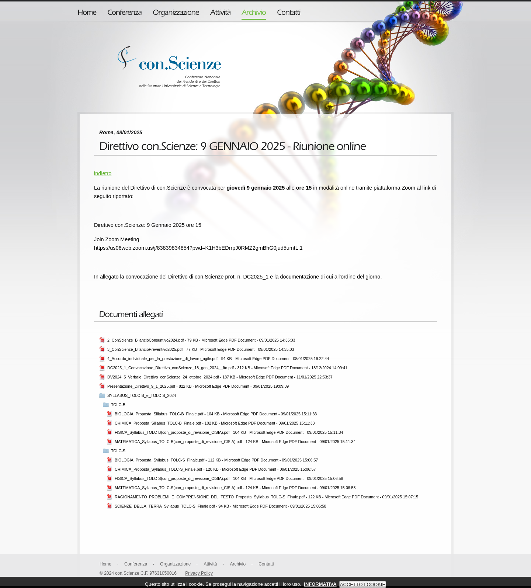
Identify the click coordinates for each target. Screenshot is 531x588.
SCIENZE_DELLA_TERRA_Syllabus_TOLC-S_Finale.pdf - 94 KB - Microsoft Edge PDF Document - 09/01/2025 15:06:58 (220, 506)
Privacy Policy (199, 573)
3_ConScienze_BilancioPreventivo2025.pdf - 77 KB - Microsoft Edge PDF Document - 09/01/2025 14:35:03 (200, 349)
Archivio (238, 564)
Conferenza (135, 564)
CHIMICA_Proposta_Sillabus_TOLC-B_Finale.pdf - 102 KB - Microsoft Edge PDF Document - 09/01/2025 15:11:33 (215, 423)
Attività (210, 564)
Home (105, 564)
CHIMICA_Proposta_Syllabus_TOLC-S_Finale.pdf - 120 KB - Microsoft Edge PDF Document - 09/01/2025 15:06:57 (215, 469)
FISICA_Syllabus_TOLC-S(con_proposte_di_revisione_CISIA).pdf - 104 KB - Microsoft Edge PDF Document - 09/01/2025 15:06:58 (229, 478)
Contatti (266, 564)
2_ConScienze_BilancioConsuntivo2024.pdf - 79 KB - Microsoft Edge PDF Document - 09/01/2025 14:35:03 (201, 340)
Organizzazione (175, 564)
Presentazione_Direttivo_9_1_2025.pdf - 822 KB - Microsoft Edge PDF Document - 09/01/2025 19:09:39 (198, 386)
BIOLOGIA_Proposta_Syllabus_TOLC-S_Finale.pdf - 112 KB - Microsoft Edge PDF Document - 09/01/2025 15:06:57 (216, 460)
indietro (102, 173)
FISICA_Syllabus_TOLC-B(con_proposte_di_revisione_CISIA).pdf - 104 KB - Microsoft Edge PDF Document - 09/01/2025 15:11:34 (229, 432)
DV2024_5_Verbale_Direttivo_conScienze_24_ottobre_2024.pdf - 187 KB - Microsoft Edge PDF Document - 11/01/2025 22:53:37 (220, 377)
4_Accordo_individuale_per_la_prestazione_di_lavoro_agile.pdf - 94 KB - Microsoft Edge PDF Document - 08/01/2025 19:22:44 (218, 358)
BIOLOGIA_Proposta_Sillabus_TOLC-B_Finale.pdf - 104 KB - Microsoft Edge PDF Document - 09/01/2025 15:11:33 (216, 414)
